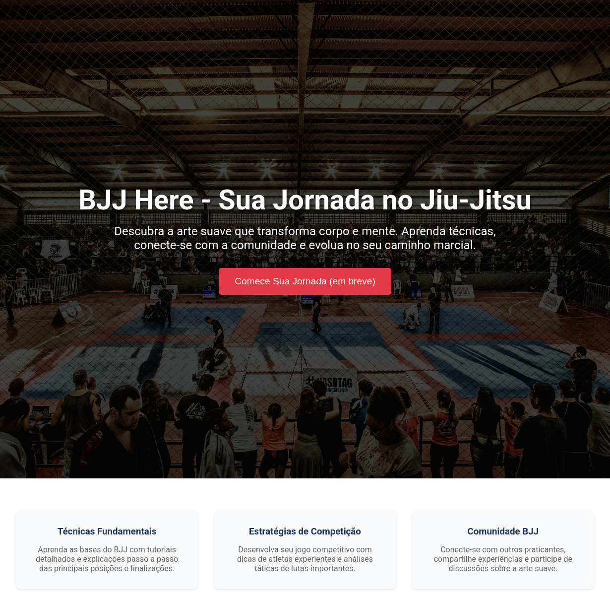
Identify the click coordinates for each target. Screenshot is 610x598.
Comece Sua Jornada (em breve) (305, 281)
